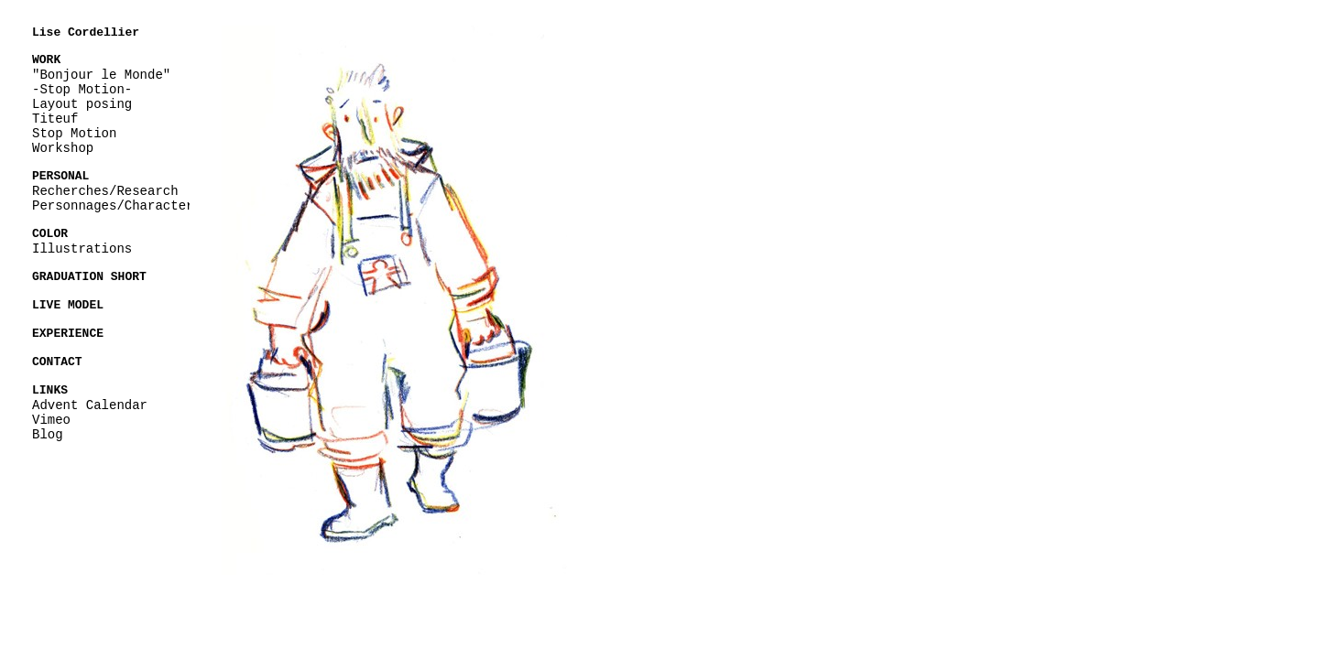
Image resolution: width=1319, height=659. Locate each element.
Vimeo (51, 412)
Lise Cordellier (85, 33)
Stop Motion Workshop (74, 140)
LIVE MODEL (68, 301)
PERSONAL (60, 175)
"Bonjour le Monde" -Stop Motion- (101, 81)
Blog (47, 427)
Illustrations (82, 245)
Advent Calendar (89, 397)
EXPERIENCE (68, 328)
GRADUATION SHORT (89, 273)
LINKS (50, 383)
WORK (46, 59)
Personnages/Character (112, 203)
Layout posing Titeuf (82, 110)
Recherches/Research (105, 189)
